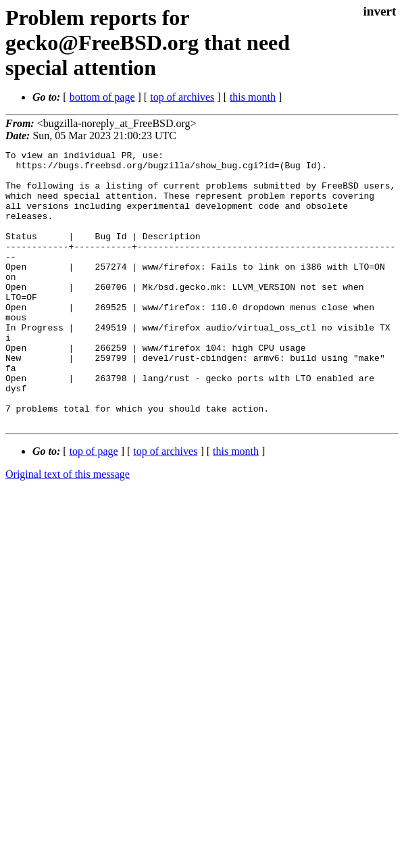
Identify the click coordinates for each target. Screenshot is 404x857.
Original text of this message (67, 529)
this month (253, 97)
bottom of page (102, 97)
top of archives (182, 97)
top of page (94, 506)
